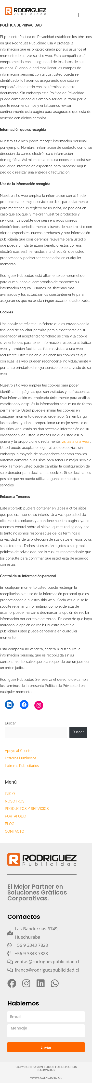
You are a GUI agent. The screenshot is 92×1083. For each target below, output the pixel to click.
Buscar (10, 723)
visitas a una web (76, 441)
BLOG (9, 824)
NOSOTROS (15, 801)
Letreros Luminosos (20, 758)
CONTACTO (14, 831)
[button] (79, 15)
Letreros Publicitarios (22, 766)
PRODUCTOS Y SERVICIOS (27, 809)
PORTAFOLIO (15, 816)
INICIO (10, 794)
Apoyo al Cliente (18, 751)
